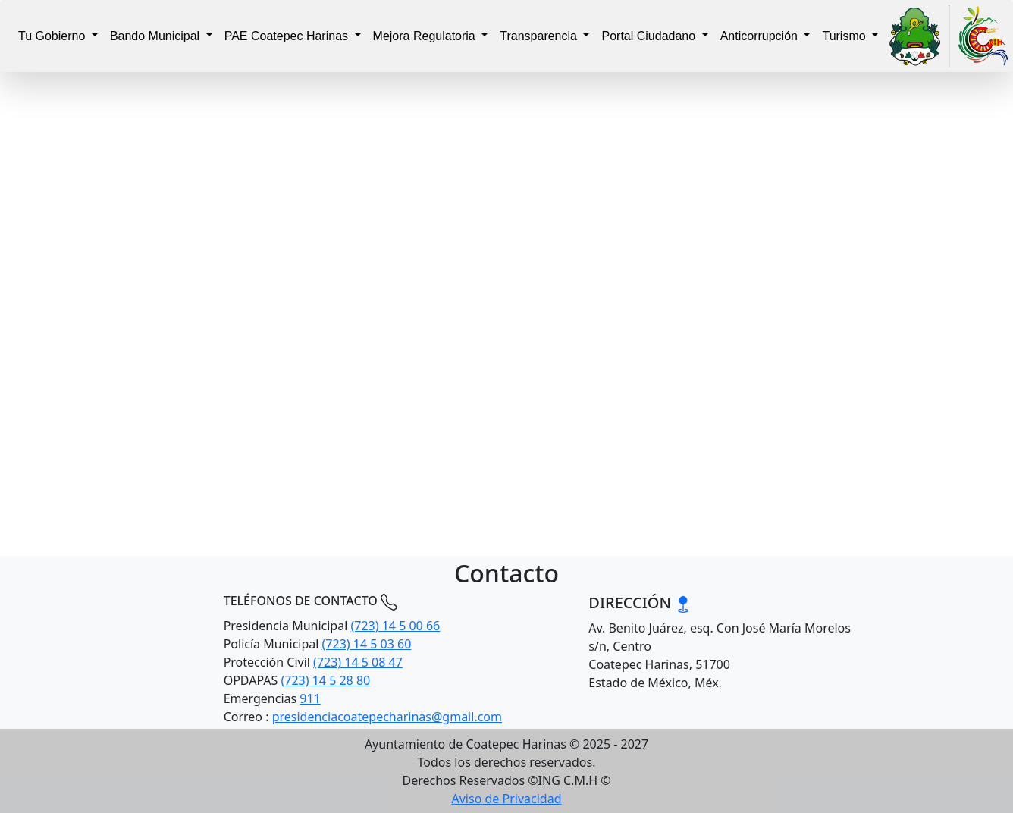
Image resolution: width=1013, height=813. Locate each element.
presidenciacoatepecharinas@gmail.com (387, 716)
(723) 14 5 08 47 (358, 662)
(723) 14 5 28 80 (325, 680)
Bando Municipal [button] (156, 36)
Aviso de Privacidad (507, 798)
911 (310, 698)
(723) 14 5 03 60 (367, 644)
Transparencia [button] (540, 36)
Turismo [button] (845, 36)
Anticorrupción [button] (760, 36)
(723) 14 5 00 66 (395, 625)
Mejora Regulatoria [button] (426, 36)
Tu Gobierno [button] (53, 36)
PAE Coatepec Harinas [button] (288, 36)
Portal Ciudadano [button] (649, 36)
